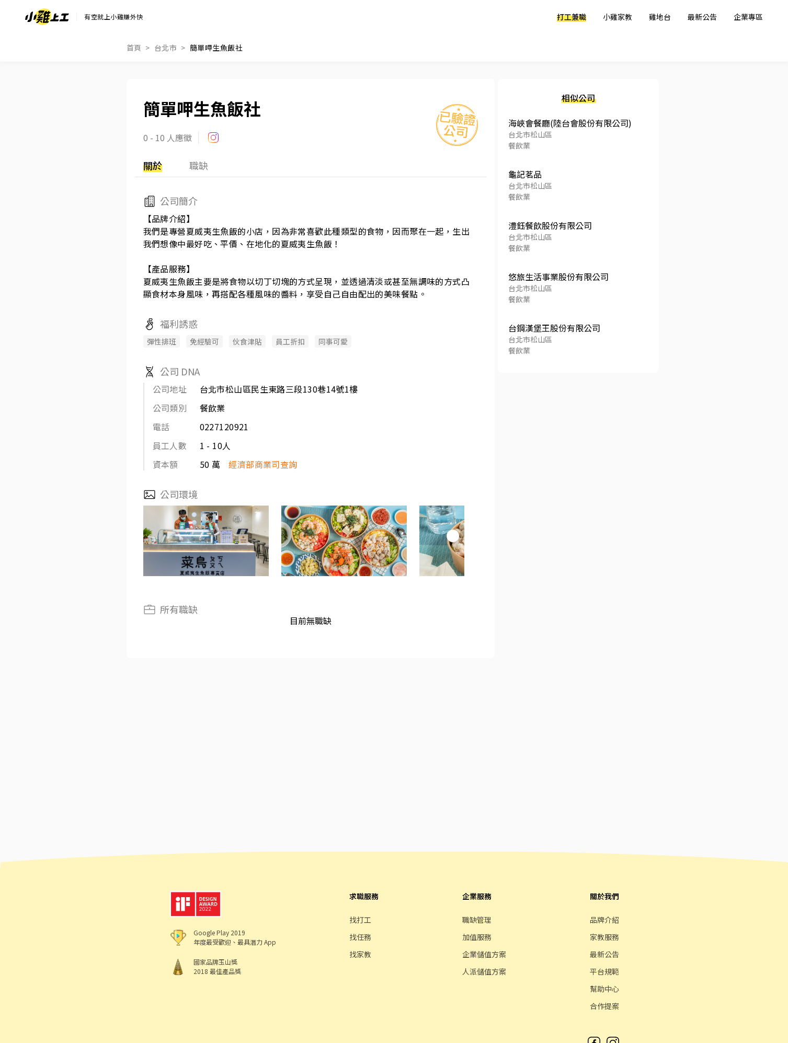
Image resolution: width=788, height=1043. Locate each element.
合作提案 (604, 1006)
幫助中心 (604, 988)
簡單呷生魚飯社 (216, 47)
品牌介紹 (604, 919)
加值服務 (477, 937)
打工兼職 (571, 17)
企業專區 (748, 17)
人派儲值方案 (484, 971)
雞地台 (660, 17)
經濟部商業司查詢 (263, 464)
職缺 (198, 165)
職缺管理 (477, 919)
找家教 (360, 954)
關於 (152, 165)
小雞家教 (617, 17)
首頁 (134, 47)
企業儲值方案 (484, 954)
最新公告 (702, 17)
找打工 (360, 919)
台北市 (165, 47)
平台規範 (604, 971)
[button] (453, 536)
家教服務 (604, 937)
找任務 (360, 937)
